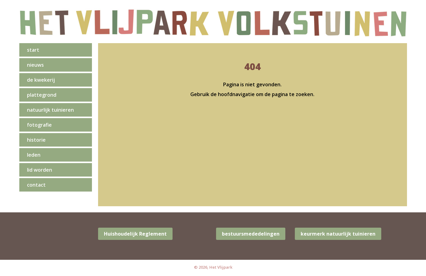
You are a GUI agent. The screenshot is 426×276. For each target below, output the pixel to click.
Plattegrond (41, 94)
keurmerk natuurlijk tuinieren (338, 233)
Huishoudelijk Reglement (135, 233)
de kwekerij (41, 79)
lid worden (39, 169)
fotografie (39, 124)
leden (33, 154)
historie (36, 139)
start (33, 50)
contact (36, 184)
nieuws (35, 65)
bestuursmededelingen (251, 233)
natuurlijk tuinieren (50, 109)
